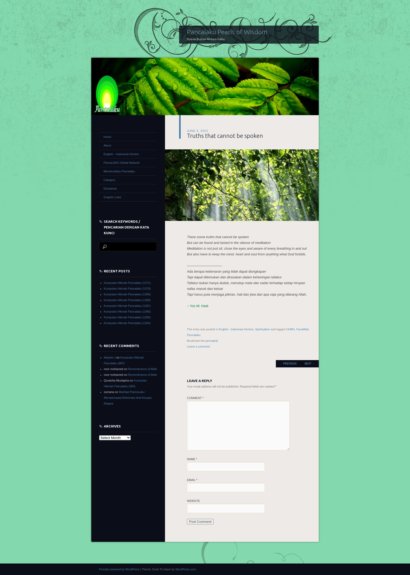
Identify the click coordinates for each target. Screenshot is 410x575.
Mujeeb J (110, 357)
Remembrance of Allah (142, 369)
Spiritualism (262, 329)
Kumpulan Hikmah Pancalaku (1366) (127, 311)
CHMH (290, 329)
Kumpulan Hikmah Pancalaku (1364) (127, 323)
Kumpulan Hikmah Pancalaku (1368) (127, 300)
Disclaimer (110, 188)
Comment (195, 398)
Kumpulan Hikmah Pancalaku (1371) (127, 282)
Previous (288, 363)
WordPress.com (185, 569)
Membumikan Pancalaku (119, 171)
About (107, 145)
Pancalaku (193, 335)
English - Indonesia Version (236, 329)
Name (192, 459)
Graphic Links (112, 197)
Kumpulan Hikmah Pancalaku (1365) (127, 317)
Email (192, 480)
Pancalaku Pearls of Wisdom (227, 32)
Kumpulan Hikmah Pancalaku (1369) (127, 294)
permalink (212, 340)
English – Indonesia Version (121, 154)
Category (109, 179)
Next (310, 363)
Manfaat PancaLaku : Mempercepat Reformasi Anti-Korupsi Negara (128, 397)
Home (107, 136)
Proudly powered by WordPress (119, 569)
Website (193, 500)
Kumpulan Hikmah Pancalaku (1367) (127, 305)
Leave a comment (198, 346)
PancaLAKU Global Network (122, 162)
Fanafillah (302, 329)
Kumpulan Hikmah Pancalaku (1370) (127, 288)
